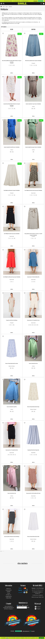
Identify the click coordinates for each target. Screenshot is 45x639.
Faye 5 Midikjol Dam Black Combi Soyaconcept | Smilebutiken (33, 190)
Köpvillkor (8, 591)
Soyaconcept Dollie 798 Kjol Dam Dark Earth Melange (11, 536)
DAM (3, 6)
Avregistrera (26, 605)
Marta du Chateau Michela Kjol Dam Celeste (12, 363)
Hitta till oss (8, 588)
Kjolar (7, 6)
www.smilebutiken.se (9, 606)
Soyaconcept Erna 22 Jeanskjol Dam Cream (33, 320)
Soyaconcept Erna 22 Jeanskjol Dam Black (12, 449)
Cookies (8, 593)
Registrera (20, 605)
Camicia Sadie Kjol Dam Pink (12, 493)
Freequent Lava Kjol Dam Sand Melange (11, 320)
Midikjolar (10, 6)
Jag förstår (41, 637)
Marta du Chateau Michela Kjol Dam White (33, 536)
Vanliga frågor (8, 597)
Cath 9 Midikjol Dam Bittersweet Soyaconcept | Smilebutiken (11, 276)
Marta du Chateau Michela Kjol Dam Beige (33, 406)
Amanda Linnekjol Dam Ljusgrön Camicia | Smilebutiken (33, 147)
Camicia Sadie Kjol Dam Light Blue (12, 406)
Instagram (38, 608)
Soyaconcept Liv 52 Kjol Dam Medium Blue (33, 276)
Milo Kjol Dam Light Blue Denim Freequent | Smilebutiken (33, 60)
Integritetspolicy (9, 596)
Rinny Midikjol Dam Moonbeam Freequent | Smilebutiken (12, 190)
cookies (7, 637)
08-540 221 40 (36, 595)
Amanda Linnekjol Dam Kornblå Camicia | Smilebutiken (11, 147)
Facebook (38, 606)
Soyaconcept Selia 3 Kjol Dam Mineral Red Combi (33, 493)
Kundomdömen (9, 590)
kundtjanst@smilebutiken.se (8, 607)
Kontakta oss (8, 594)
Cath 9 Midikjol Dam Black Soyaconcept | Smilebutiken (11, 233)
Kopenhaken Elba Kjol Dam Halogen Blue (33, 449)
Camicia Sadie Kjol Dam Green (33, 363)
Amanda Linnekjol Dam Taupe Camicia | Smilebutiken (33, 103)
